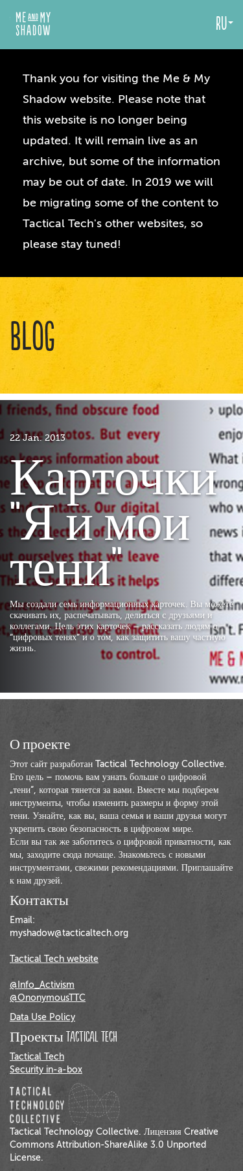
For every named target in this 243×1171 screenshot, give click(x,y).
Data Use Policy (42, 1017)
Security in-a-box (46, 1070)
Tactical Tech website (54, 959)
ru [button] (224, 24)
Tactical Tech (37, 1057)
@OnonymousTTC (48, 998)
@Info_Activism (42, 985)
